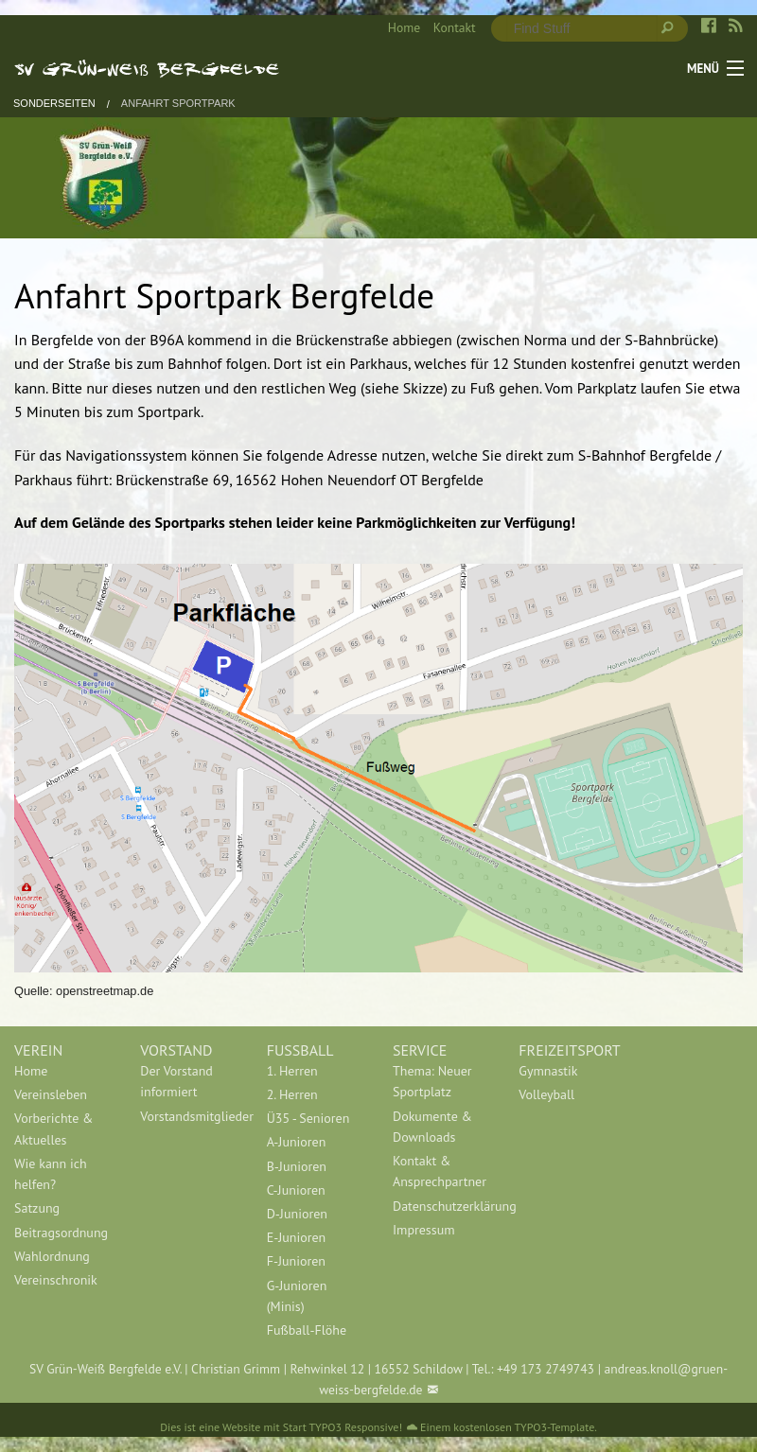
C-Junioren (296, 1189)
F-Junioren (296, 1260)
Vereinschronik (55, 1279)
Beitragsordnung (61, 1232)
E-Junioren (296, 1237)
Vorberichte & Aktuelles (53, 1128)
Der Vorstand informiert (176, 1081)
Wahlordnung (52, 1256)
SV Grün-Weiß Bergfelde (147, 68)
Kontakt (454, 27)
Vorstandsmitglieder (189, 1116)
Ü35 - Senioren (308, 1118)
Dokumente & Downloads (432, 1127)
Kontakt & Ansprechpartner (439, 1171)
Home (404, 27)
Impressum (424, 1229)
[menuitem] (397, 28)
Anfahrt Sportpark (178, 103)
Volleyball (546, 1094)
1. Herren (292, 1070)
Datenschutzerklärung (441, 1206)
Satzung (37, 1207)
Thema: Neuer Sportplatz (432, 1081)
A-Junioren (296, 1141)
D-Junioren (297, 1213)
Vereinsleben (50, 1094)
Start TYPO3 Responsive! (342, 1427)
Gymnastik (548, 1070)
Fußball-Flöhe (306, 1329)
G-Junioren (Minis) (297, 1296)
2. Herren (292, 1094)
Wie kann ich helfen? (50, 1174)
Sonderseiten (54, 103)
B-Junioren (296, 1166)
